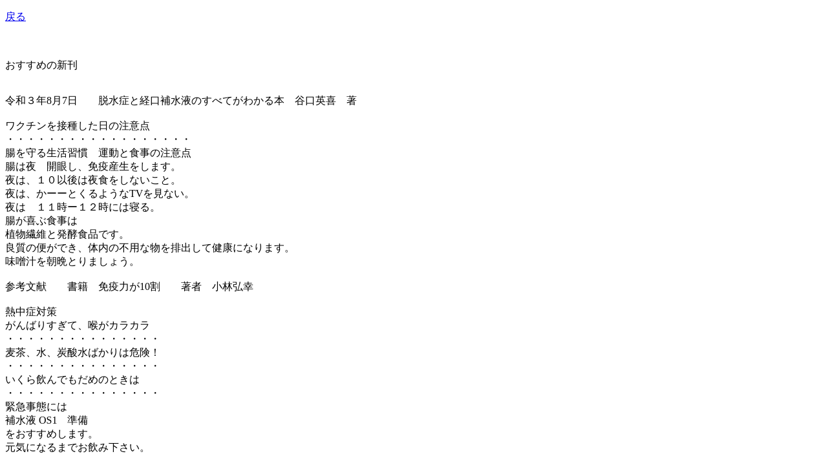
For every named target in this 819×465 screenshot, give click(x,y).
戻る (15, 16)
